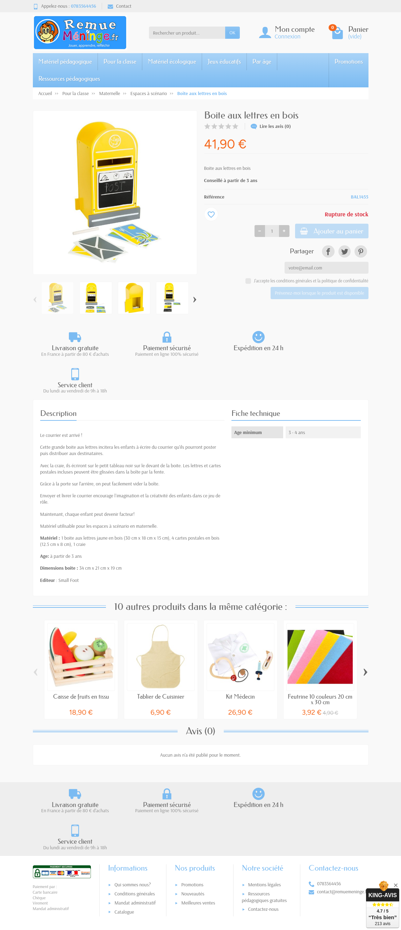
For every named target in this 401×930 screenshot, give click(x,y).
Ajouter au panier (329, 231)
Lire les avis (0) (271, 126)
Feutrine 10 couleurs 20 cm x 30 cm (320, 662)
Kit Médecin (240, 659)
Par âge (261, 61)
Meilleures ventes (198, 829)
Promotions (349, 61)
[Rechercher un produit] (187, 32)
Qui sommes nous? (132, 811)
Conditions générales (134, 820)
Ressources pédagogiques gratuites (264, 823)
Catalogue (124, 838)
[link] (328, 252)
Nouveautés (192, 820)
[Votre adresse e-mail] (186, 882)
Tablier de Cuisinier (160, 659)
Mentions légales (264, 811)
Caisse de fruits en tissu (81, 659)
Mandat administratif (135, 829)
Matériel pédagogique (65, 61)
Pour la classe (119, 61)
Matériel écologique (172, 61)
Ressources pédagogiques (69, 78)
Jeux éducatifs (224, 61)
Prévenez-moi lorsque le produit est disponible (319, 294)
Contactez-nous (263, 835)
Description (58, 376)
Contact (119, 6)
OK (232, 32)
